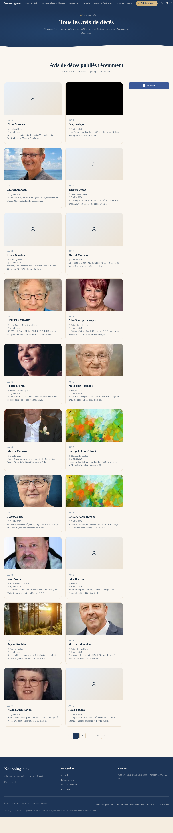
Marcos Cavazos (17, 451)
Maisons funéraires (103, 3)
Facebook (149, 85)
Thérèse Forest (77, 189)
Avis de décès (32, 3)
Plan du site (164, 804)
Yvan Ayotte (14, 579)
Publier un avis (147, 3)
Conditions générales (104, 804)
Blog (129, 3)
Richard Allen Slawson (82, 516)
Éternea (120, 3)
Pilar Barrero (76, 579)
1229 (96, 735)
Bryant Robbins (16, 644)
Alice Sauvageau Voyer (82, 320)
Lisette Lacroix (16, 385)
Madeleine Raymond (81, 385)
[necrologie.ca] (12, 3)
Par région (73, 3)
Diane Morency (16, 124)
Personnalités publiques (53, 3)
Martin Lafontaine (80, 644)
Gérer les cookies (148, 804)
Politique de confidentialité (127, 804)
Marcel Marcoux (17, 189)
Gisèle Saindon (16, 255)
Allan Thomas (77, 709)
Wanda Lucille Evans (20, 709)
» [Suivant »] (104, 735)
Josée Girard (15, 516)
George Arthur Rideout (82, 451)
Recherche (65, 789)
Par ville (86, 3)
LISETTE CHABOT (19, 320)
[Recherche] (161, 3)
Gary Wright (76, 124)
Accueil (80, 15)
